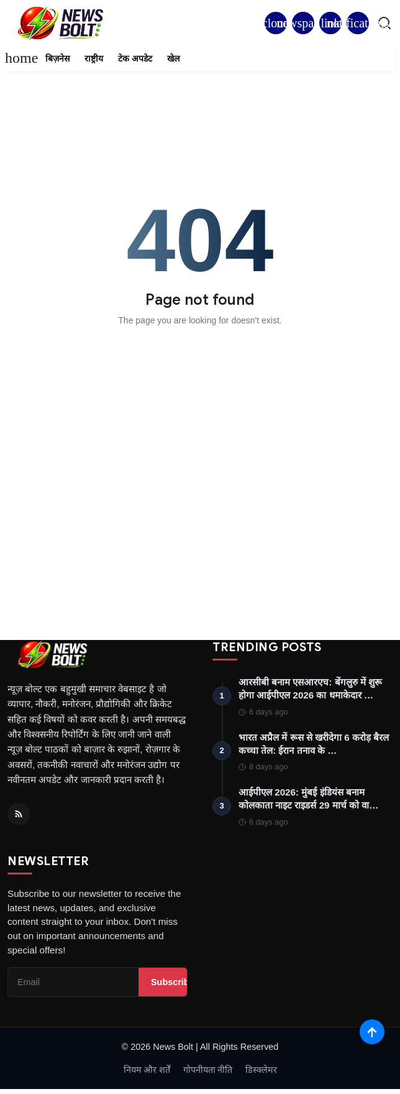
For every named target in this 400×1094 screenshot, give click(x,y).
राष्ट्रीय (93, 58)
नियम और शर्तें (147, 1070)
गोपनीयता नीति (208, 1070)
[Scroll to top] (372, 1031)
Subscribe (172, 982)
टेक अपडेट (135, 58)
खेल (173, 58)
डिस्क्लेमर (261, 1070)
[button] (358, 23)
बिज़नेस (57, 58)
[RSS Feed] (18, 814)
